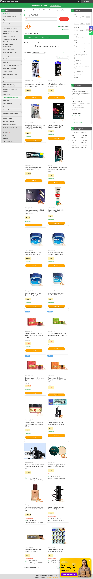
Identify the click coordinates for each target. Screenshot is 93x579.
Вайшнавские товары (9, 124)
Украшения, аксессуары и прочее (10, 114)
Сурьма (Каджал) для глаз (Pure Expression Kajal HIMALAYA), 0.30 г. (57, 169)
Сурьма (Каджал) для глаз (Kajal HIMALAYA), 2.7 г (56, 126)
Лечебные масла (8, 59)
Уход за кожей (7, 62)
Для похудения (7, 71)
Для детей (6, 94)
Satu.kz (55, 575)
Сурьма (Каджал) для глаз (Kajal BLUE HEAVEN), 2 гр (56, 550)
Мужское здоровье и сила (11, 20)
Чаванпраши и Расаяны (10, 28)
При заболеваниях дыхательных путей (9, 85)
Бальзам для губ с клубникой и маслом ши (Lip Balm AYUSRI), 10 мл (34, 424)
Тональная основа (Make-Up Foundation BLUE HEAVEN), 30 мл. (34, 509)
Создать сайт (14, 1)
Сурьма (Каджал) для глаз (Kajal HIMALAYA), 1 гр (33, 168)
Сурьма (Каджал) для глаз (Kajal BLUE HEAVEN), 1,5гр (56, 423)
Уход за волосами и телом (11, 65)
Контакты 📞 (46, 37)
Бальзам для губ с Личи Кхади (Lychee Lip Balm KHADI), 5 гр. (34, 379)
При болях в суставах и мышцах (10, 90)
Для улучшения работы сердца (10, 40)
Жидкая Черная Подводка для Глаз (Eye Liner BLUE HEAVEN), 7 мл (35, 466)
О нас (5, 135)
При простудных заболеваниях (8, 45)
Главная (28, 37)
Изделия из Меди (8, 121)
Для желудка (7, 56)
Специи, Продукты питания (11, 110)
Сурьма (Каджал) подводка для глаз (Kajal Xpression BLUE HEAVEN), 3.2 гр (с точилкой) (35, 127)
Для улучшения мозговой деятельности (10, 32)
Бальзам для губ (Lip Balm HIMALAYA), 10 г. (56, 211)
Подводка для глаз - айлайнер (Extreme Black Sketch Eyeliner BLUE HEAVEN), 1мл (34, 84)
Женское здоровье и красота (9, 24)
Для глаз (5, 81)
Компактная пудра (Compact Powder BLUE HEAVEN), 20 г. (56, 465)
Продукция (6, 13)
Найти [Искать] (64, 19)
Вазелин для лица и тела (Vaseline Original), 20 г (33, 294)
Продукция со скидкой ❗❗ (10, 128)
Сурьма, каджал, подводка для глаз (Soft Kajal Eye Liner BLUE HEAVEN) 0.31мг (57, 84)
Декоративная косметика (10, 97)
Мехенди (6, 100)
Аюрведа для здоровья (10, 17)
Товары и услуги (31, 43)
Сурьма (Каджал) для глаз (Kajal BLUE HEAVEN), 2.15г (33, 550)
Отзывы (5, 138)
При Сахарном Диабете (10, 74)
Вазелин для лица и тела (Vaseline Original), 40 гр (55, 253)
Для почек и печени (9, 36)
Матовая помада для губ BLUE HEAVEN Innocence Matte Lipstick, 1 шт (34, 212)
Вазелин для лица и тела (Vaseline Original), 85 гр (33, 253)
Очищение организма (9, 68)
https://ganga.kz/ (76, 116)
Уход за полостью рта (9, 78)
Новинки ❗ (6, 132)
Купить (34, 98)
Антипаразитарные (8, 49)
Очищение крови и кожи (10, 52)
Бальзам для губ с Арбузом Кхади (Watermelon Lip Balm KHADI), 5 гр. (34, 335)
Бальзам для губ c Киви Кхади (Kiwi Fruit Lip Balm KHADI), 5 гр (57, 334)
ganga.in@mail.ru (77, 122)
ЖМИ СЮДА (55, 5)
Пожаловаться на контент (53, 577)
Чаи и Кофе (6, 107)
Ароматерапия (7, 103)
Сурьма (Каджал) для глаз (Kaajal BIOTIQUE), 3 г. (56, 508)
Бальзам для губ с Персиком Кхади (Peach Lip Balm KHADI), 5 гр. (57, 380)
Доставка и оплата (8, 141)
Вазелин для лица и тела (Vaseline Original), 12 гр (55, 294)
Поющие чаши (7, 118)
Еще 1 (77, 77)
